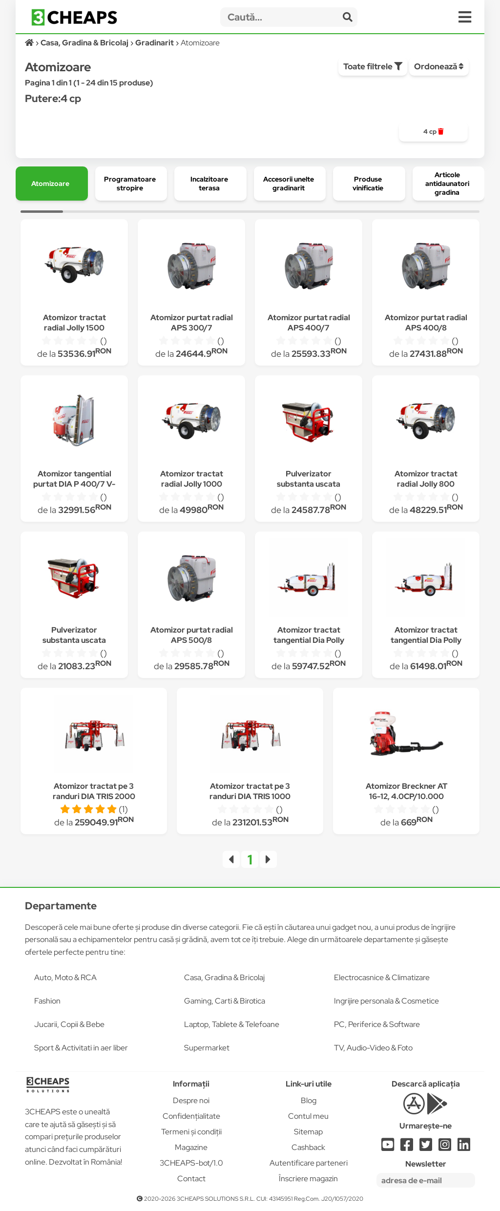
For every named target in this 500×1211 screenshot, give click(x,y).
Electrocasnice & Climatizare (382, 977)
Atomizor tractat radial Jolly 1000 (191, 479)
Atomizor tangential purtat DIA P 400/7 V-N (74, 484)
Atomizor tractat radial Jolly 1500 (74, 322)
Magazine (191, 1147)
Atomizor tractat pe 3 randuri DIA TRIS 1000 (250, 791)
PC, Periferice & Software (377, 1024)
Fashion (47, 1001)
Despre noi (191, 1100)
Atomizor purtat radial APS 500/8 (191, 635)
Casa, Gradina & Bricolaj (224, 977)
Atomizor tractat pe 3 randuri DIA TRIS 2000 (94, 791)
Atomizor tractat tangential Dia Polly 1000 (426, 640)
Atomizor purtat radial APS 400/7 (309, 322)
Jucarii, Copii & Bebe (69, 1024)
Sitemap (308, 1132)
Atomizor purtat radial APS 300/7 (191, 322)
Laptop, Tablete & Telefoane (231, 1024)
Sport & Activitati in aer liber (81, 1048)
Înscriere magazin (308, 1178)
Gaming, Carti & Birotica (224, 1001)
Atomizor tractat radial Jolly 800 (426, 479)
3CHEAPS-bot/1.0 (191, 1163)
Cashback (308, 1147)
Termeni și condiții (191, 1132)
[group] (433, 132)
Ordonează (439, 66)
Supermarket (206, 1048)
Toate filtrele (372, 66)
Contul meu (308, 1116)
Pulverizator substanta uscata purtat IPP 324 (308, 484)
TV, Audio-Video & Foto (373, 1048)
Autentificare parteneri (309, 1163)
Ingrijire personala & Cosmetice (386, 1001)
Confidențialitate (191, 1116)
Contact (191, 1178)
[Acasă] (30, 43)
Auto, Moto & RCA (65, 977)
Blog (308, 1100)
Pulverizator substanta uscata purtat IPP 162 (74, 640)
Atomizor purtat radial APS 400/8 (426, 322)
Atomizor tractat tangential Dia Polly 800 (308, 640)
